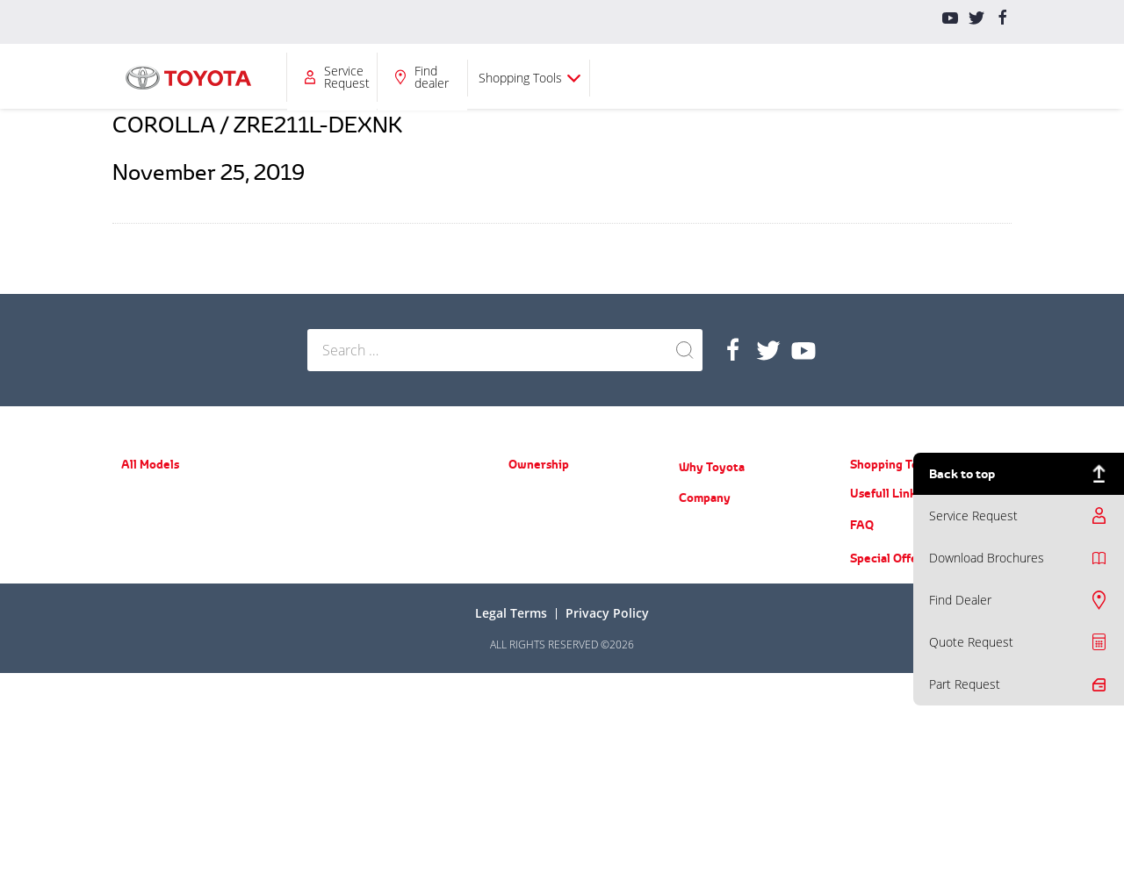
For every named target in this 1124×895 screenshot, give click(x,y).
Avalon (137, 619)
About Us (701, 527)
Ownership (424, 76)
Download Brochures (986, 557)
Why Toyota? (539, 76)
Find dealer (843, 76)
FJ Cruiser (330, 519)
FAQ (862, 747)
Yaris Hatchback (159, 518)
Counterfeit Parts (719, 629)
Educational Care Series (735, 604)
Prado (321, 494)
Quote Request (971, 642)
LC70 (319, 606)
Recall (522, 545)
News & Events (715, 553)
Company (636, 76)
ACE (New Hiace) (346, 632)
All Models (325, 76)
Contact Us (705, 680)
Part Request (964, 684)
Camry (136, 594)
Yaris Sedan (149, 543)
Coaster (325, 657)
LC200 (322, 545)
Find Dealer (960, 599)
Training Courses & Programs (748, 578)
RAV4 (133, 669)
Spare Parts (536, 519)
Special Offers (889, 780)
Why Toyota (712, 467)
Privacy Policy (607, 835)
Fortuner (142, 694)
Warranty (530, 494)
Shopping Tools (932, 77)
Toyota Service (543, 570)
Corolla (138, 569)
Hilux (319, 581)
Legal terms (511, 835)
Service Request (759, 76)
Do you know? (712, 655)
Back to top (962, 473)
